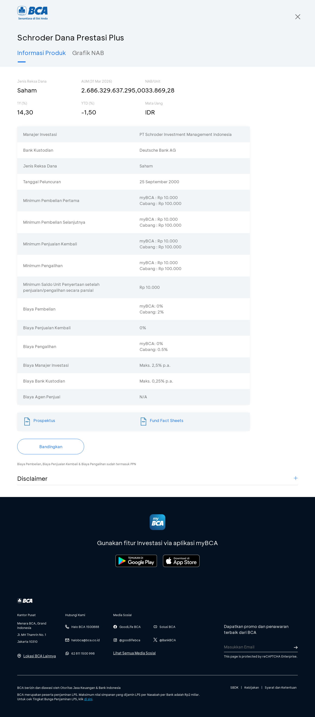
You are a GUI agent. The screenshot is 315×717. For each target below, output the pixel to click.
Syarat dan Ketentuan (281, 687)
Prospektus (44, 420)
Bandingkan (50, 446)
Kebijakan (251, 687)
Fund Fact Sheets (166, 420)
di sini (88, 699)
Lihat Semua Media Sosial (134, 653)
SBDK (234, 687)
